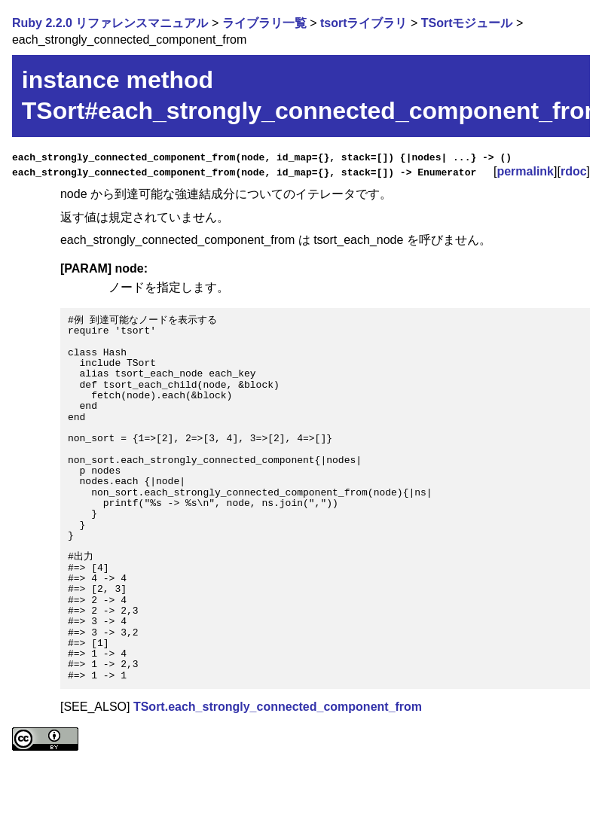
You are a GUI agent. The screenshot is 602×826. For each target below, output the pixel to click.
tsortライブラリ (364, 23)
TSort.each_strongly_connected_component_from (277, 706)
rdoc (574, 171)
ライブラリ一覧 (264, 23)
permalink (525, 171)
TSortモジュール (467, 23)
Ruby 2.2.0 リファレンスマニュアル (110, 23)
